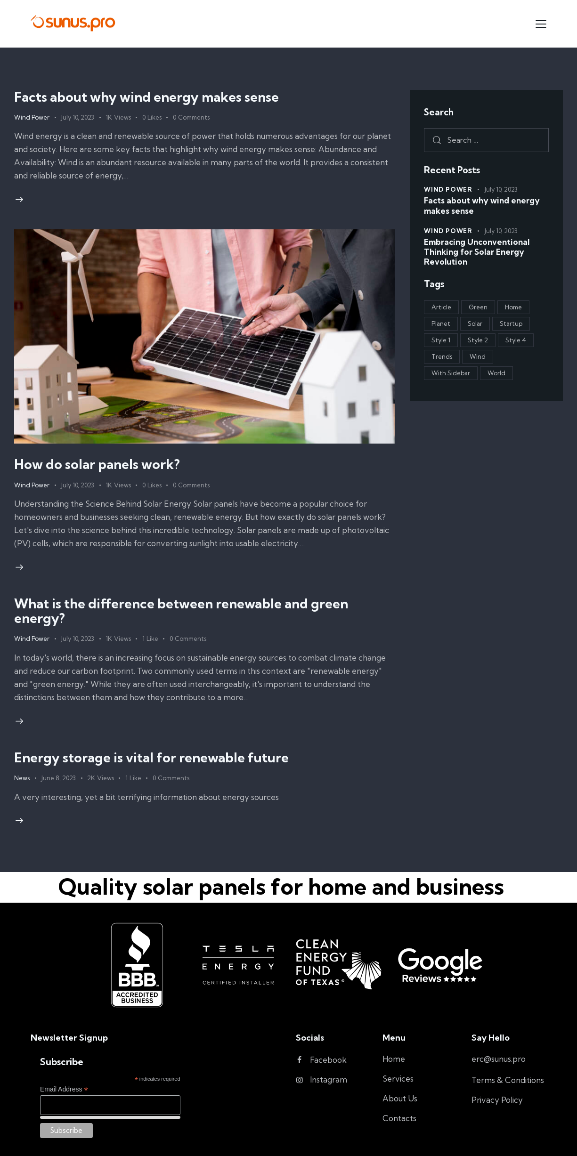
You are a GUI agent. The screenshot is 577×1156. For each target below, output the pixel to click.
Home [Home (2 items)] (513, 307)
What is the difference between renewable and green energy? (181, 610)
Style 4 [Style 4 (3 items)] (515, 340)
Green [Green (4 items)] (478, 307)
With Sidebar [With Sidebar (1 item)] (450, 373)
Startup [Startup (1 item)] (511, 323)
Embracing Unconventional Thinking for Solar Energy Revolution (476, 252)
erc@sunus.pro (498, 1059)
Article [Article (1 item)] (441, 307)
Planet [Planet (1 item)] (440, 323)
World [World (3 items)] (496, 373)
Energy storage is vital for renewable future (151, 757)
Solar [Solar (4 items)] (475, 323)
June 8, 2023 (58, 778)
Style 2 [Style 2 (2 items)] (478, 340)
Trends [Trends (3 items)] (441, 356)
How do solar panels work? (97, 464)
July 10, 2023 (77, 117)
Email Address (64, 1089)
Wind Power (31, 117)
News (22, 778)
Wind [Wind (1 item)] (478, 356)
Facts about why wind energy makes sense (146, 97)
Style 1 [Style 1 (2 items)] (440, 340)
